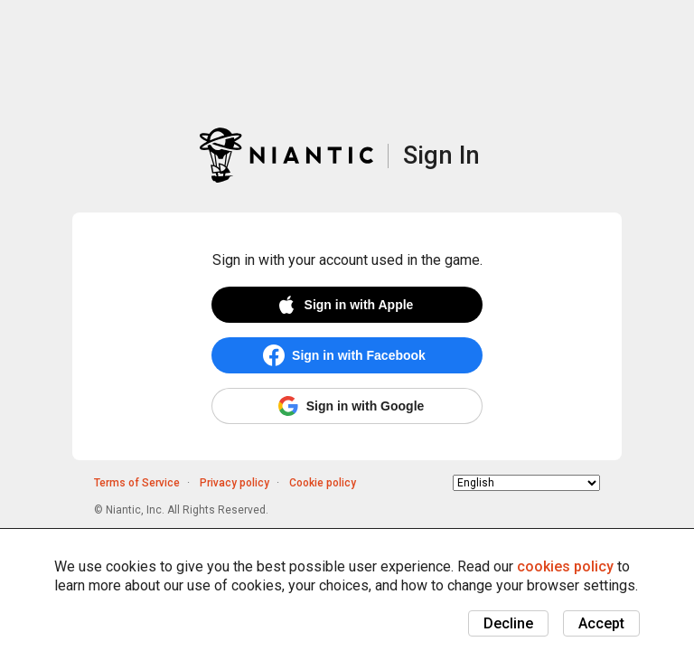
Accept (601, 623)
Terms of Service (137, 482)
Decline (508, 623)
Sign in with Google (365, 406)
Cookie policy (322, 482)
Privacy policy (234, 482)
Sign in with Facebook (359, 355)
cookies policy (565, 566)
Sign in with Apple (359, 304)
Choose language (453, 482)
